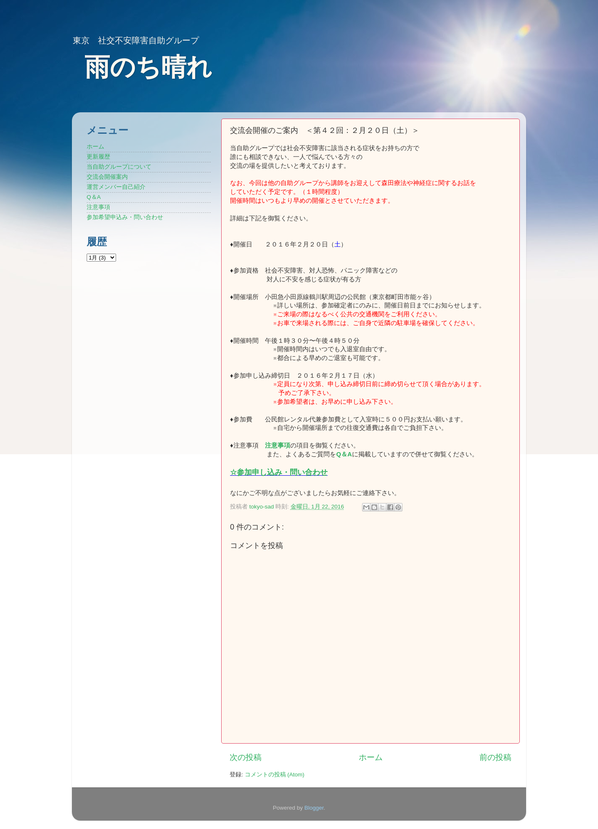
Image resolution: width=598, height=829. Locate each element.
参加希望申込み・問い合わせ (125, 217)
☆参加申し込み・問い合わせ (279, 472)
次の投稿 (246, 757)
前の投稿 (495, 757)
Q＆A (94, 197)
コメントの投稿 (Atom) (274, 774)
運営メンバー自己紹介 (116, 187)
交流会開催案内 (107, 177)
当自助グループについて (119, 167)
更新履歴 (98, 157)
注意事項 (277, 445)
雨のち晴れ (148, 67)
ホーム (371, 757)
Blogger (314, 808)
